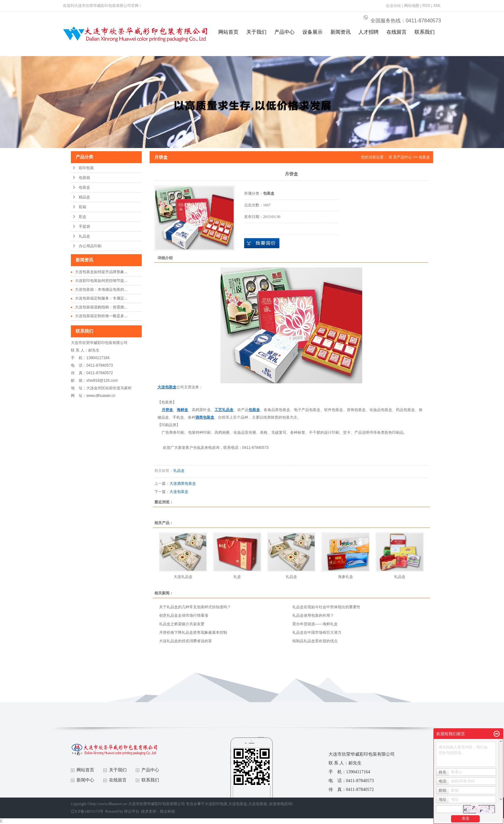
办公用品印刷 (90, 246)
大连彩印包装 (216, 804)
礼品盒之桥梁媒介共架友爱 (181, 624)
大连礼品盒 (183, 577)
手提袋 (84, 226)
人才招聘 (368, 32)
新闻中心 (85, 780)
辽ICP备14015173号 (87, 811)
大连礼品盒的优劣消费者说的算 (185, 641)
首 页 (392, 157)
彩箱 (82, 207)
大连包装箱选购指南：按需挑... (101, 307)
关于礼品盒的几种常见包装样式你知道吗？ (195, 607)
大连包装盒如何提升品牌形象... (101, 272)
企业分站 (393, 5)
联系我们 (425, 32)
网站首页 (228, 32)
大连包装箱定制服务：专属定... (101, 298)
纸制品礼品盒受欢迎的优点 (315, 641)
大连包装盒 (178, 491)
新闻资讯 (340, 32)
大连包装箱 (257, 804)
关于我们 (256, 32)
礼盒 (237, 577)
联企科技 (167, 811)
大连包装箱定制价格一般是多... (101, 316)
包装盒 (84, 187)
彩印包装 (86, 168)
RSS (426, 5)
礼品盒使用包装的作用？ (313, 615)
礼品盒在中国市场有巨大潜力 (316, 632)
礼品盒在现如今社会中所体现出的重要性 (326, 607)
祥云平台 (131, 811)
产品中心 (284, 32)
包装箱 (84, 177)
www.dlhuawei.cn (100, 395)
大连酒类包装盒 (182, 483)
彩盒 (82, 217)
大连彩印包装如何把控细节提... (101, 280)
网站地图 (411, 5)
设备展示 (312, 32)
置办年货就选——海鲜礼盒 (315, 624)
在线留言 (397, 32)
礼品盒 (84, 236)
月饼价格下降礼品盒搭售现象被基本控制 (193, 632)
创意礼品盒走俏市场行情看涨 (183, 615)
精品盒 (84, 197)
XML (437, 5)
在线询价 (261, 243)
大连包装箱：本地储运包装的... (101, 289)
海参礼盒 (345, 577)
